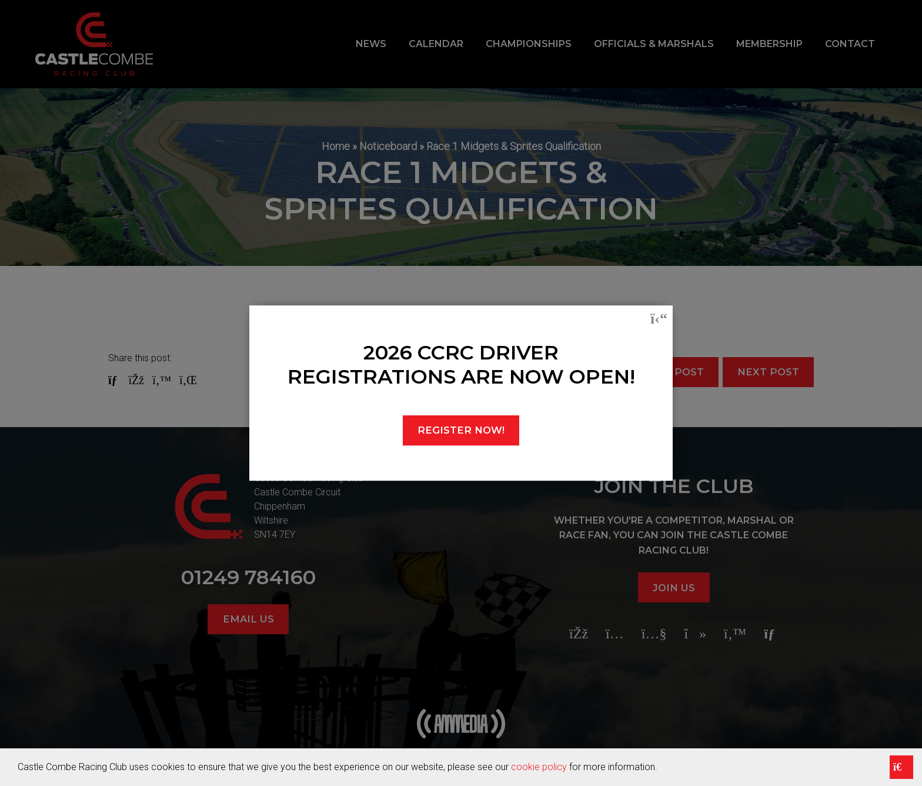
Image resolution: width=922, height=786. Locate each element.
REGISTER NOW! (461, 430)
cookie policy (539, 766)
